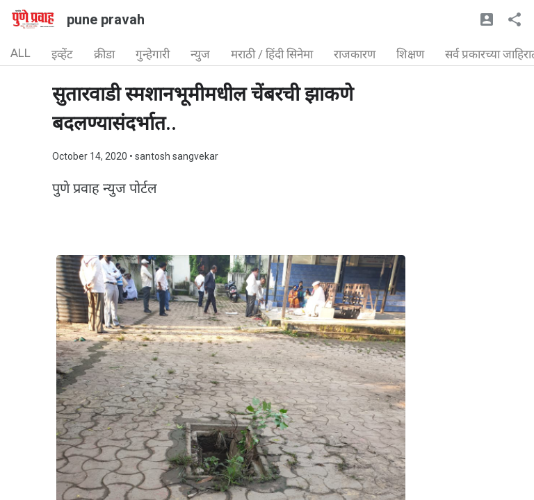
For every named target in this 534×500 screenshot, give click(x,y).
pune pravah (106, 19)
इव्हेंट (62, 54)
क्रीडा (104, 54)
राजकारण (354, 54)
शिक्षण (410, 54)
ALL (20, 53)
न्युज (200, 54)
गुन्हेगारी (153, 54)
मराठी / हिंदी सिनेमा (272, 54)
